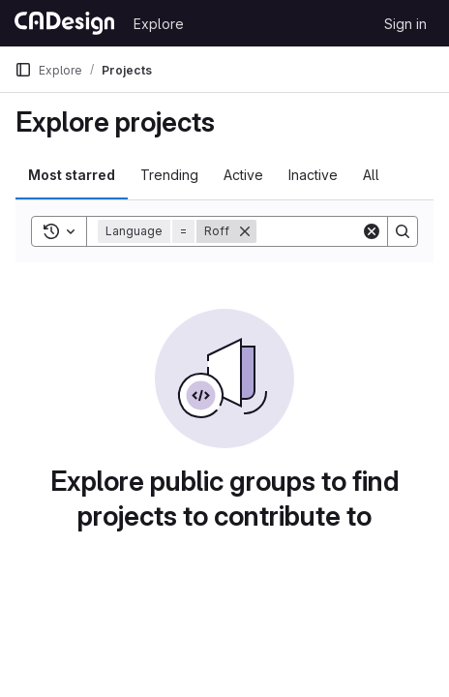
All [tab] (371, 175)
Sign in (405, 23)
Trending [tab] (169, 175)
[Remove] (244, 231)
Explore (159, 23)
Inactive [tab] (313, 175)
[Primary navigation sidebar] (23, 69)
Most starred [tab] (71, 175)
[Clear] (371, 231)
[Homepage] (64, 23)
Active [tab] (243, 175)
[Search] (402, 231)
